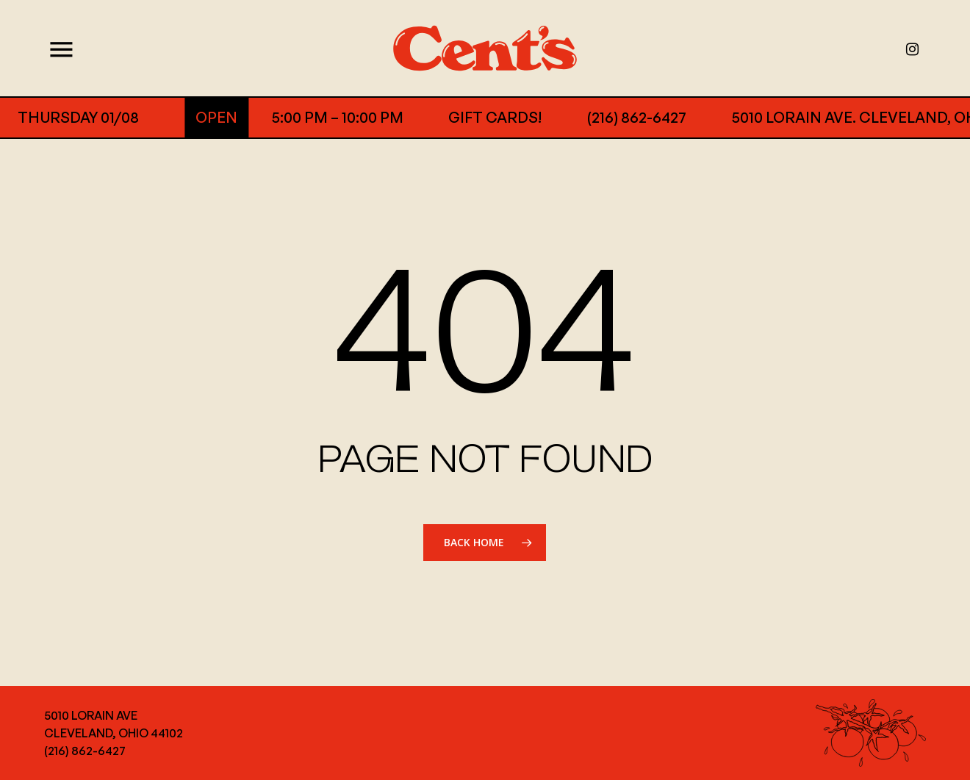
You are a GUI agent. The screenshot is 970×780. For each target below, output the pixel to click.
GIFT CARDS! (472, 117)
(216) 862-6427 (614, 117)
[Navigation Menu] (56, 48)
